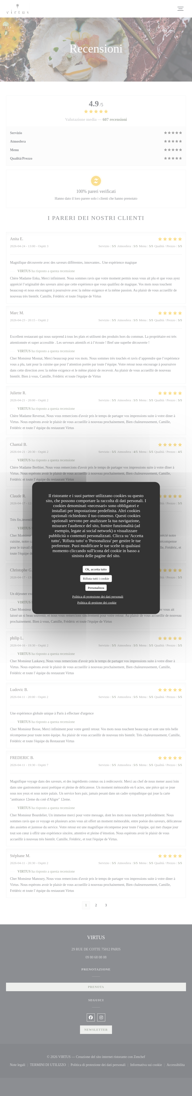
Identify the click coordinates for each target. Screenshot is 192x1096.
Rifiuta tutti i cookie (96, 578)
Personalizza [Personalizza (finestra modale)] (96, 587)
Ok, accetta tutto (96, 569)
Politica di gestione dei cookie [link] (96, 602)
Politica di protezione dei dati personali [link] (97, 596)
